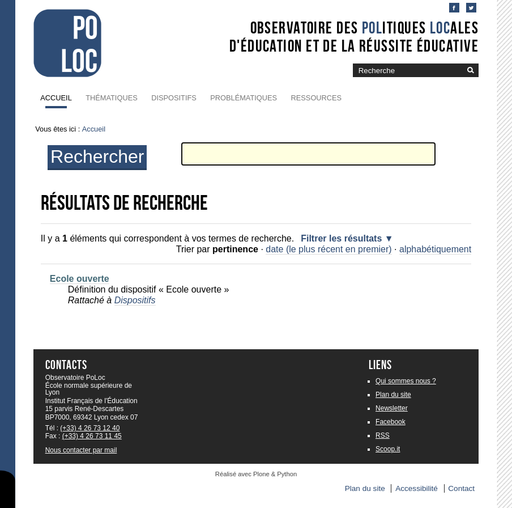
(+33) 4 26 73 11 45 (92, 436)
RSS (383, 435)
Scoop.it (388, 449)
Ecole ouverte (79, 278)
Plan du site (393, 395)
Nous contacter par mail (81, 450)
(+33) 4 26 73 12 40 (90, 428)
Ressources (316, 98)
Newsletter (392, 408)
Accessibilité (416, 488)
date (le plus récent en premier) (328, 249)
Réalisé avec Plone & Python (256, 474)
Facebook (391, 422)
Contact (461, 488)
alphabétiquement (435, 249)
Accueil (55, 98)
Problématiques (243, 98)
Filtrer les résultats (341, 238)
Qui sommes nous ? (406, 381)
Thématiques (111, 98)
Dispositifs (174, 98)
